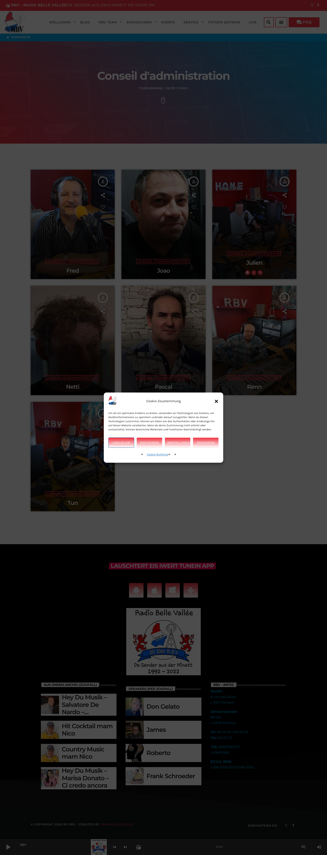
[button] (216, 404)
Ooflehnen (149, 445)
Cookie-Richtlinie (157, 457)
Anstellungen (179, 445)
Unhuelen (121, 445)
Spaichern (206, 445)
